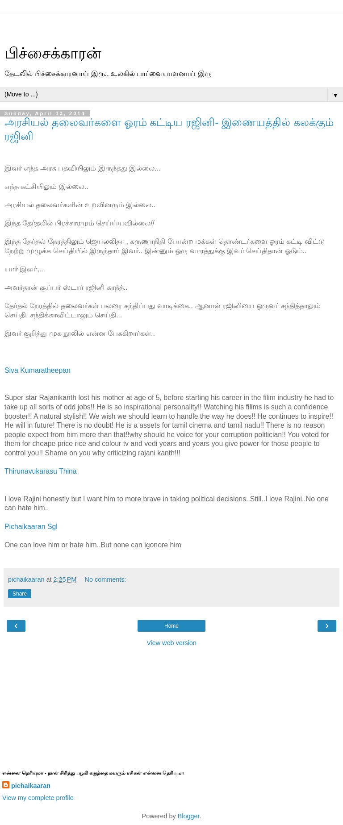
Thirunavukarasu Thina (40, 471)
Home (171, 626)
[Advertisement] (171, 24)
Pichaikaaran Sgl (31, 526)
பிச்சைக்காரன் (52, 53)
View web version (171, 642)
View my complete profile (38, 797)
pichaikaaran (30, 785)
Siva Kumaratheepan (37, 370)
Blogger (189, 816)
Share (20, 594)
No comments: (105, 579)
